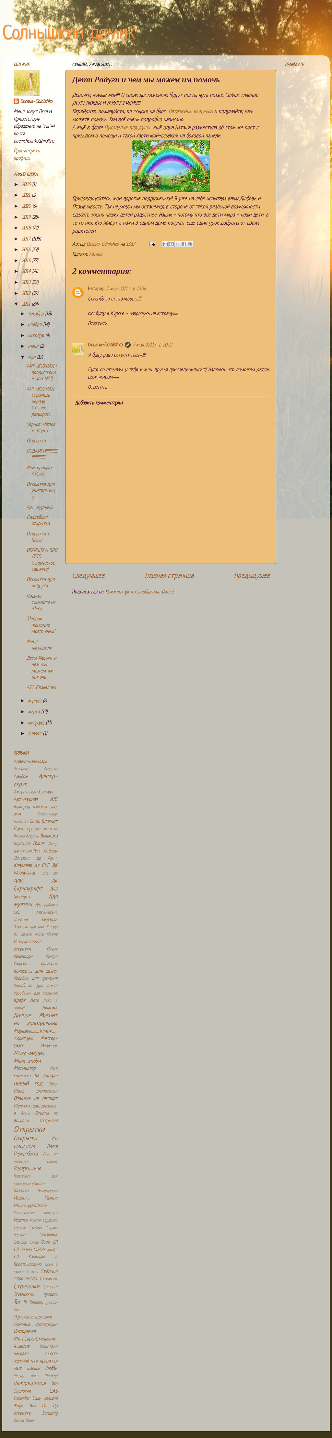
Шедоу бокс (26, 1376)
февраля (37, 723)
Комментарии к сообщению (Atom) (139, 592)
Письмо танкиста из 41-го (41, 603)
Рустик (35, 1220)
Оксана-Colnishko (105, 345)
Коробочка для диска (35, 986)
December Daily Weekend (35, 1398)
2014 (27, 272)
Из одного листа (28, 934)
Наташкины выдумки (191, 112)
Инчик (52, 949)
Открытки (29, 1130)
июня (34, 346)
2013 (27, 283)
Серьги (19, 1228)
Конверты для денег (35, 971)
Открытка (36, 441)
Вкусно (19, 836)
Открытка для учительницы (41, 491)
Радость (21, 1198)
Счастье (50, 1287)
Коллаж (20, 964)
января (35, 734)
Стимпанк (48, 1279)
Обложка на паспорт (35, 1099)
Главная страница (169, 576)
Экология (22, 1391)
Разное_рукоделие (30, 1205)
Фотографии (46, 1324)
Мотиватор (25, 1068)
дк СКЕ (42, 866)
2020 (27, 206)
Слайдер (20, 1242)
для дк (50, 873)
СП (55, 1242)
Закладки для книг (29, 927)
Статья (32, 1272)
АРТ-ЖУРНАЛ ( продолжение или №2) (41, 373)
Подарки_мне (27, 1169)
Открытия (48, 1120)
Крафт (20, 1000)
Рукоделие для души (127, 128)
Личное (22, 1015)
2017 (27, 239)
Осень (25, 1113)
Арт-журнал (26, 799)
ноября (35, 325)
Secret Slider (24, 1421)
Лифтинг (49, 1008)
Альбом (21, 777)
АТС (53, 799)
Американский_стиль (33, 792)
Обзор (52, 1084)
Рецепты (21, 1220)
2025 (27, 185)
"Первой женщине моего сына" (41, 625)
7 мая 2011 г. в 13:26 (126, 289)
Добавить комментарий (99, 403)
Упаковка (22, 1324)
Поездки (21, 1190)
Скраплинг (48, 1235)
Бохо (18, 829)
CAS (53, 1391)
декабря (36, 314)
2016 (27, 250)
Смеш (33, 1242)
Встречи (32, 836)
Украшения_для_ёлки (33, 1317)
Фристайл (48, 1346)
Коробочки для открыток (35, 993)
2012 (27, 294)
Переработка (26, 1154)
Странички (26, 1286)
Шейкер (50, 1376)
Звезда (51, 927)
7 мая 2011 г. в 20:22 (152, 345)
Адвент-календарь (30, 761)
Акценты (50, 769)
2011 (27, 304)
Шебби (51, 1369)
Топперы (36, 1302)
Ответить (97, 324)
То (25, 1302)
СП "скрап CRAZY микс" (35, 1249)
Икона (52, 934)
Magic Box (25, 1406)
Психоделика (47, 1191)
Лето (34, 1000)
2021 (27, 195)
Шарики (33, 1368)
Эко (54, 1384)
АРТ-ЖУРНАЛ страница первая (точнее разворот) (40, 402)
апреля (35, 701)
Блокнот (49, 821)
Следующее (88, 576)
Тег (17, 1302)
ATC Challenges (41, 688)
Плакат (52, 1162)
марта (34, 712)
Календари (23, 956)
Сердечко (49, 1220)
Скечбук (35, 1228)
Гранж (38, 844)
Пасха (52, 1147)
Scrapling (49, 1413)
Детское (21, 858)
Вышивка (48, 836)
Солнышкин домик (69, 34)
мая (32, 357)
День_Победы (45, 851)
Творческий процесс (35, 1294)
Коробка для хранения (35, 978)
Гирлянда (22, 843)
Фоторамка (24, 1332)
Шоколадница (30, 1383)
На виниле (45, 1076)
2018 (27, 228)
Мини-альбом (27, 1061)
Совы (45, 1242)
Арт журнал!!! (40, 507)
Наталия (96, 289)
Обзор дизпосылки (35, 1091)
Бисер (35, 821)
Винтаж (50, 829)
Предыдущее (252, 576)
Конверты (49, 964)
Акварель (21, 769)
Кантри (51, 956)
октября (36, 336)
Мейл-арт (48, 1046)
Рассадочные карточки (35, 1213)
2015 (27, 261)
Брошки (33, 829)
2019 (27, 217)
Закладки (49, 920)
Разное (95, 254)
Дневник (21, 920)
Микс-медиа (29, 1053)
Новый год (28, 1084)
